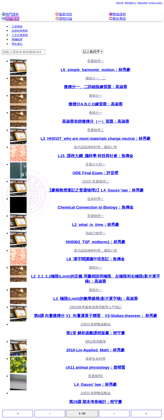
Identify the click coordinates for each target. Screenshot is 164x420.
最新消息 (65, 14)
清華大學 (119, 3)
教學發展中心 (130, 3)
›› (146, 413)
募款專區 (119, 18)
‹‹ (18, 413)
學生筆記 (17, 44)
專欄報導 (17, 39)
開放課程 (119, 14)
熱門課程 (12, 14)
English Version (155, 3)
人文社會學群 (20, 35)
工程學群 (17, 26)
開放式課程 (142, 3)
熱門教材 (12, 18)
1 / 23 (82, 413)
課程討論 (65, 18)
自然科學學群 (20, 30)
